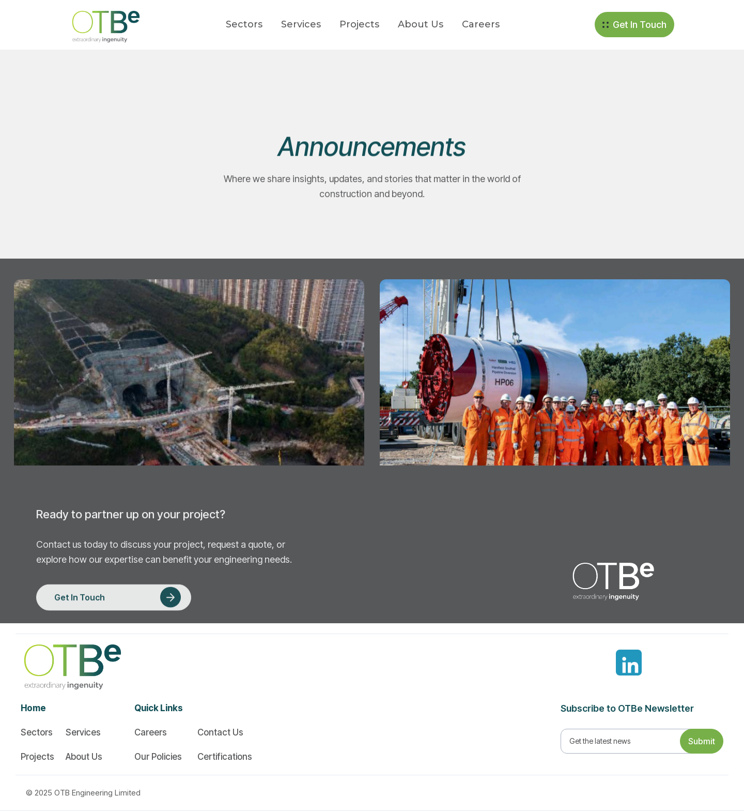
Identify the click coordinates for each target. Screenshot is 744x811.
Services (301, 24)
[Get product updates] (629, 741)
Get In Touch (640, 24)
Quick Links (158, 708)
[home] (100, 25)
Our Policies (158, 757)
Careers (481, 24)
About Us (420, 24)
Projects (359, 24)
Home (33, 708)
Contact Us (220, 732)
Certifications (224, 757)
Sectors (244, 24)
